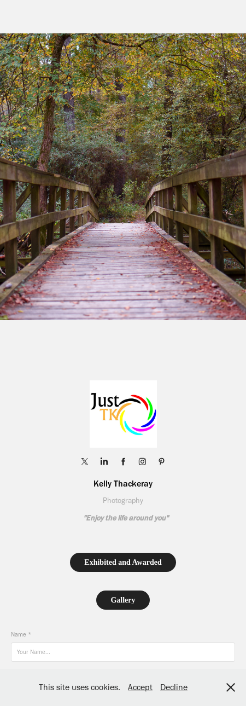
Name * (21, 634)
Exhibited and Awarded (122, 562)
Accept (140, 687)
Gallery (122, 600)
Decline (174, 687)
